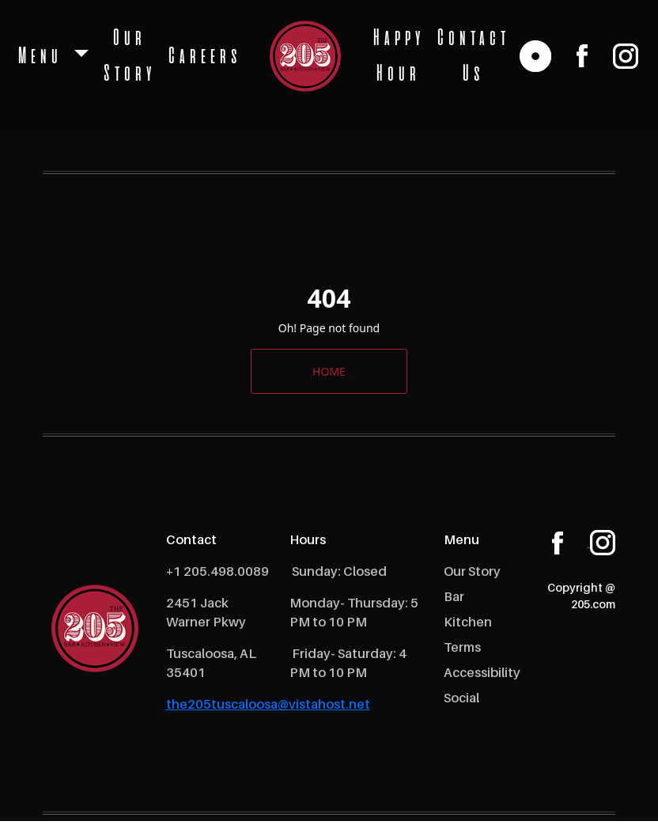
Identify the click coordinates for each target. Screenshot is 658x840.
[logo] (305, 56)
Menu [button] (42, 56)
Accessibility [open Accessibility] (482, 672)
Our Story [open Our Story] (127, 56)
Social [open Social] (461, 698)
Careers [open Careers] (203, 56)
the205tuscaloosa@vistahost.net (268, 704)
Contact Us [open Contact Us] (471, 56)
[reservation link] (535, 56)
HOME (329, 371)
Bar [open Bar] (454, 596)
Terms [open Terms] (462, 647)
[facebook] (582, 56)
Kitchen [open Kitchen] (468, 622)
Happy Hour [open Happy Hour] (396, 56)
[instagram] (626, 56)
